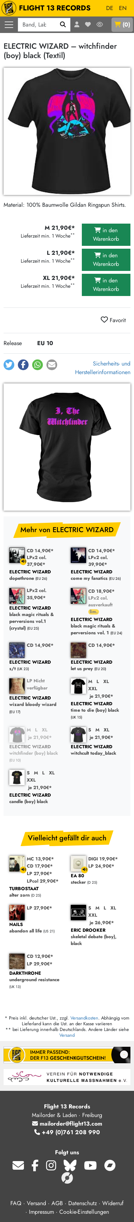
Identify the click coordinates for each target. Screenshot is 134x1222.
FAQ (15, 1203)
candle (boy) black (36, 798)
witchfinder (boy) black (36, 750)
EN (122, 8)
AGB (57, 1203)
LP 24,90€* (101, 866)
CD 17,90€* (40, 866)
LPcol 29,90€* (43, 881)
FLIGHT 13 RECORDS (48, 8)
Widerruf (113, 1203)
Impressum (41, 1212)
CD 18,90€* (101, 591)
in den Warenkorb (106, 234)
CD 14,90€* (40, 550)
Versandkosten (84, 1018)
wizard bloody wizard (36, 701)
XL (106, 681)
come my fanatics (98, 575)
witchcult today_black (98, 750)
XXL (92, 688)
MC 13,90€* (40, 858)
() (122, 24)
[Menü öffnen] (9, 24)
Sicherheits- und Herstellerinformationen (102, 367)
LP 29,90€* (40, 963)
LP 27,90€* (39, 873)
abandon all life (36, 928)
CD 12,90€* (40, 956)
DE (109, 8)
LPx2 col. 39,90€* (98, 561)
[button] (9, 364)
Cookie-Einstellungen (84, 1212)
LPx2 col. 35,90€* (36, 594)
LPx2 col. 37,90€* (36, 561)
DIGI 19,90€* (103, 858)
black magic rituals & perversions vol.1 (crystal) (36, 618)
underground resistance (36, 976)
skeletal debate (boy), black (98, 937)
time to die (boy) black (98, 707)
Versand (67, 1035)
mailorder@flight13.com (67, 1124)
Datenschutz (82, 1203)
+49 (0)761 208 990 (67, 1132)
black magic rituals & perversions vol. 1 (98, 626)
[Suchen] (63, 25)
